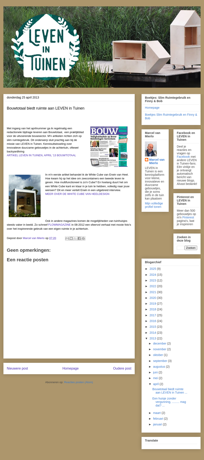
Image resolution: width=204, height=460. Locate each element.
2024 (153, 274)
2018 (153, 309)
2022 (153, 286)
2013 (153, 338)
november (160, 349)
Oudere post (122, 368)
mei (156, 378)
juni (156, 372)
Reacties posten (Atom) (78, 382)
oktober (158, 355)
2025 (153, 268)
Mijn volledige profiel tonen (154, 205)
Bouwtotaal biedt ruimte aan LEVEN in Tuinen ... (169, 390)
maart (157, 413)
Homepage (70, 368)
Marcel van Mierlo (156, 161)
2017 (153, 315)
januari (158, 424)
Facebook (183, 156)
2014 (153, 332)
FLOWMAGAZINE (59, 224)
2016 (153, 321)
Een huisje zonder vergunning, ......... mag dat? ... (169, 402)
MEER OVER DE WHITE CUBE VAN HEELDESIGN (77, 194)
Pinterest (188, 217)
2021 (153, 292)
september (160, 361)
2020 (153, 298)
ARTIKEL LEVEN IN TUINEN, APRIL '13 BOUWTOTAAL (41, 155)
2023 (153, 280)
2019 (153, 303)
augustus (159, 366)
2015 (153, 326)
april (156, 384)
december (160, 343)
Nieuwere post (17, 368)
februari (158, 418)
